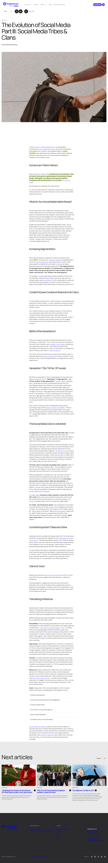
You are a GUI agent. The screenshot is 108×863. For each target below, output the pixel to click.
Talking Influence (61, 381)
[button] (28, 5)
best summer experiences (41, 678)
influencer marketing (47, 735)
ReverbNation (47, 280)
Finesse (45, 311)
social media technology (47, 149)
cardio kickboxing (44, 491)
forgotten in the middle (57, 344)
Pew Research (61, 511)
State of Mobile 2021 (50, 356)
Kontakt (89, 825)
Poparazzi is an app (62, 451)
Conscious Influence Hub (55, 575)
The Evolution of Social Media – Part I (52, 628)
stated (51, 507)
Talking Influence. (55, 350)
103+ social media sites (41, 262)
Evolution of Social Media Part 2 (44, 147)
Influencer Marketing (55, 260)
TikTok (43, 379)
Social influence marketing (38, 727)
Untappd (41, 276)
